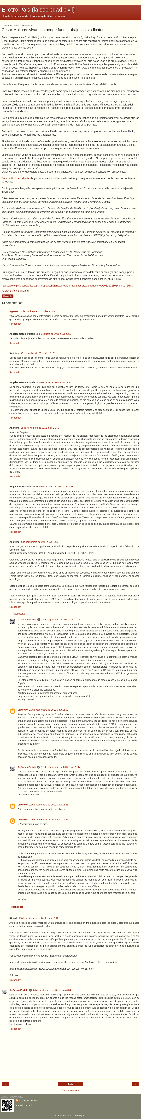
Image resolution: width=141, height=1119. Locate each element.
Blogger (81, 1115)
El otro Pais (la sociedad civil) (38, 10)
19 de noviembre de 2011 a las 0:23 (54, 486)
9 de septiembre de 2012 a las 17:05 (39, 542)
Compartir (7, 296)
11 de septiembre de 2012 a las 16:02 (48, 709)
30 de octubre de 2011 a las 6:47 (37, 353)
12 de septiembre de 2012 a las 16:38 (48, 819)
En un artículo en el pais (15, 178)
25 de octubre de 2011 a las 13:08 (37, 311)
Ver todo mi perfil (24, 1105)
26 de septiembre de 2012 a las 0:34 (52, 990)
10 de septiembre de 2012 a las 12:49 (60, 619)
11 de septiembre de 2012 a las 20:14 (60, 767)
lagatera (13, 311)
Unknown (23, 709)
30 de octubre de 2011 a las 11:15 (53, 382)
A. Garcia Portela (27, 619)
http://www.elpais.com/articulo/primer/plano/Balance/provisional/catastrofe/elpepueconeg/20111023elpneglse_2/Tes (67, 285)
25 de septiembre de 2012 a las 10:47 (38, 918)
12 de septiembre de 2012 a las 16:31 (48, 804)
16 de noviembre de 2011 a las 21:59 (39, 428)
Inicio (70, 1084)
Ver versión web (70, 1090)
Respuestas (19, 613)
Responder (15, 323)
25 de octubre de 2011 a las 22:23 (53, 334)
